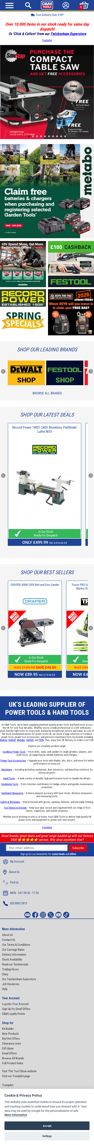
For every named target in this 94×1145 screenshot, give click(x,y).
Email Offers (9, 1053)
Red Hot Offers (11, 1038)
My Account (13, 861)
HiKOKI (30, 740)
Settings (47, 1136)
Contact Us (8, 940)
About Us (11, 872)
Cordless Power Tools (14, 751)
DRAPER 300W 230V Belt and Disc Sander (35, 585)
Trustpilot (47, 40)
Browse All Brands (47, 393)
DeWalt (12, 740)
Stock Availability (12, 959)
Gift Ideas (7, 1048)
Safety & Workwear (10, 802)
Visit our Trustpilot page (16, 1076)
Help (4, 989)
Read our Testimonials (15, 964)
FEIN (41, 740)
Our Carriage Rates (13, 950)
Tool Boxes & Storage (15, 807)
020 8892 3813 (15, 903)
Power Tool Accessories (13, 760)
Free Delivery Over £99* (47, 15)
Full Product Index (12, 1063)
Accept (47, 1126)
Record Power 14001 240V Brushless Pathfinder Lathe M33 (44, 429)
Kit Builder (8, 1029)
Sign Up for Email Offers (16, 1009)
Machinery (6, 769)
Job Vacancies (10, 984)
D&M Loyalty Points (13, 1014)
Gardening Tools (9, 784)
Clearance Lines (11, 1043)
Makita (3, 740)
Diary (5, 974)
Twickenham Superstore (68, 34)
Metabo (21, 740)
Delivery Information (14, 954)
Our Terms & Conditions (16, 945)
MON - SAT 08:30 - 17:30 (21, 893)
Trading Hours (10, 969)
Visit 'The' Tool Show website (19, 1071)
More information (15, 1115)
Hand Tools (9, 778)
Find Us (11, 882)
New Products (10, 1034)
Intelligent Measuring (12, 793)
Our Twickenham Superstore (19, 979)
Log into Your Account (15, 1004)
